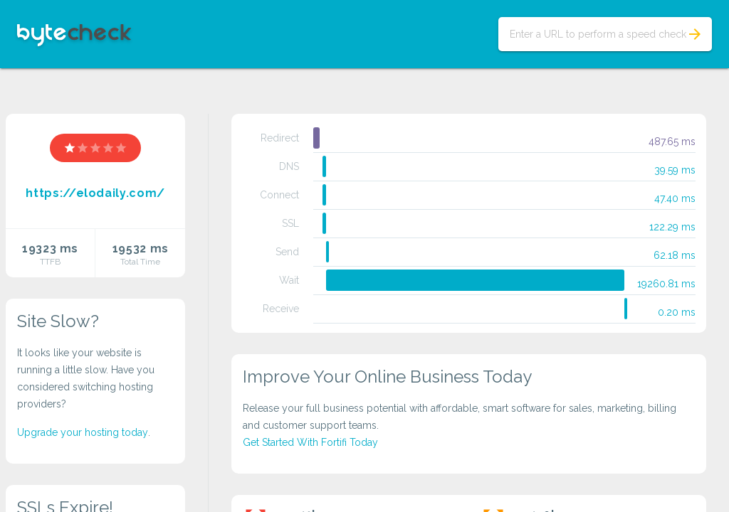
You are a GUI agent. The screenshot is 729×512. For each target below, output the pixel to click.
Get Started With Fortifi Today (310, 442)
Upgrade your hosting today (82, 432)
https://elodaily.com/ (95, 193)
